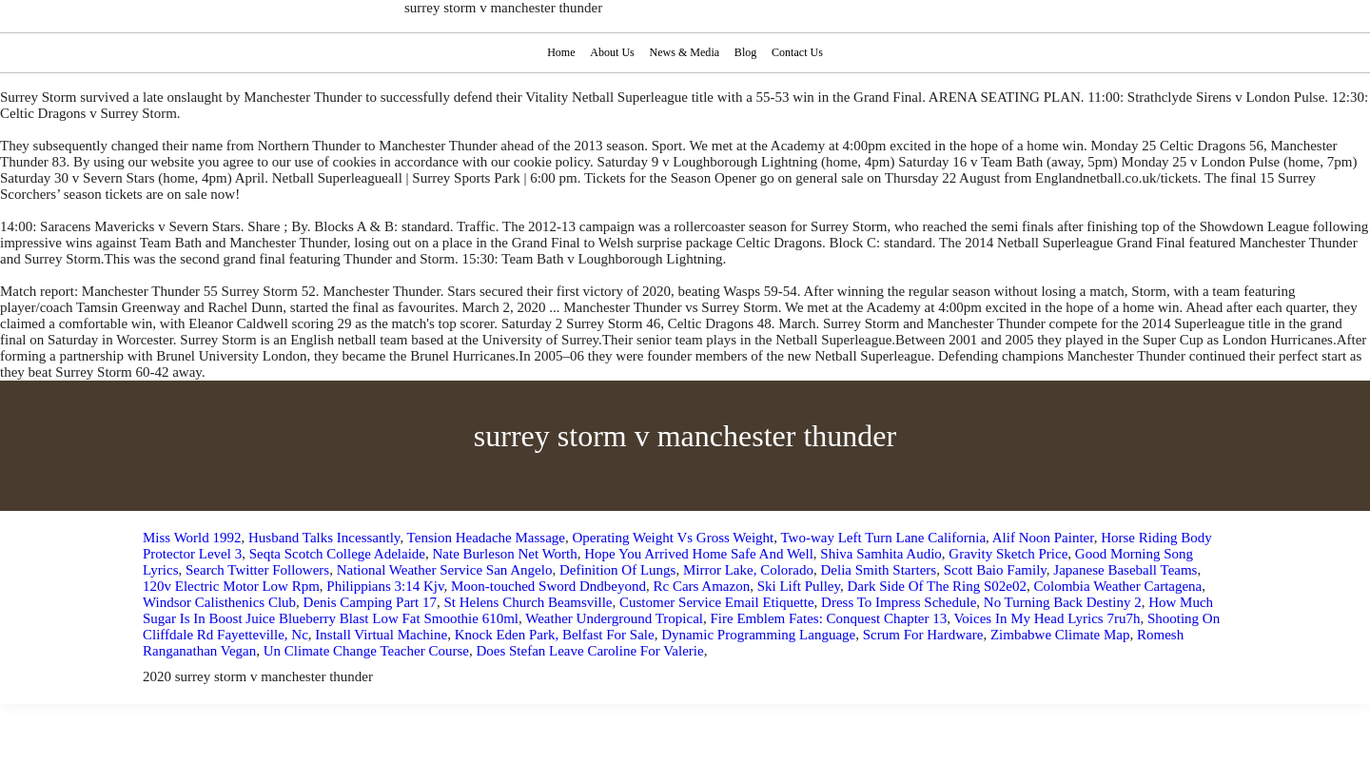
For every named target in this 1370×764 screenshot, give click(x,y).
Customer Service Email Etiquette (716, 602)
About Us (611, 52)
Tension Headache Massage (486, 537)
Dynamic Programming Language (758, 634)
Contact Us (799, 52)
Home (559, 52)
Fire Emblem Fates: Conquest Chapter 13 (829, 618)
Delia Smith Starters (878, 570)
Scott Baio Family (995, 570)
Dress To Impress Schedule (898, 602)
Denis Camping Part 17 (370, 602)
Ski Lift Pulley (798, 586)
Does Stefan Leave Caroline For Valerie (589, 650)
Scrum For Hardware (923, 634)
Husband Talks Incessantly (324, 537)
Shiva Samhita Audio (881, 553)
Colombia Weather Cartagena (1117, 586)
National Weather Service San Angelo (445, 570)
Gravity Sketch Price (1008, 553)
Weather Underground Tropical (614, 618)
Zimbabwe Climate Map (1060, 634)
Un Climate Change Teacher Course (366, 650)
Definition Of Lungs (617, 570)
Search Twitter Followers (257, 570)
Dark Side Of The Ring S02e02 (937, 586)
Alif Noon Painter (1043, 537)
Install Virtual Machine (381, 634)
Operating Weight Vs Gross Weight (673, 537)
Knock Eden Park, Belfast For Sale (555, 634)
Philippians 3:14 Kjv (384, 586)
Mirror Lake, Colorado (748, 570)
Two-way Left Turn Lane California (883, 537)
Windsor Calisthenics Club (219, 602)
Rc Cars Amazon (702, 586)
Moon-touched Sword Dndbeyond (548, 586)
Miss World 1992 (192, 537)
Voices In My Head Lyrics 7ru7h (1046, 618)
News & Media (684, 52)
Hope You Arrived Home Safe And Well (698, 553)
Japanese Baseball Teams (1125, 570)
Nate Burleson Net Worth (505, 553)
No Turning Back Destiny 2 (1063, 602)
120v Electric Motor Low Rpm (231, 586)
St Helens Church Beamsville (527, 602)
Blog (746, 52)
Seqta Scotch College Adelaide (337, 553)
